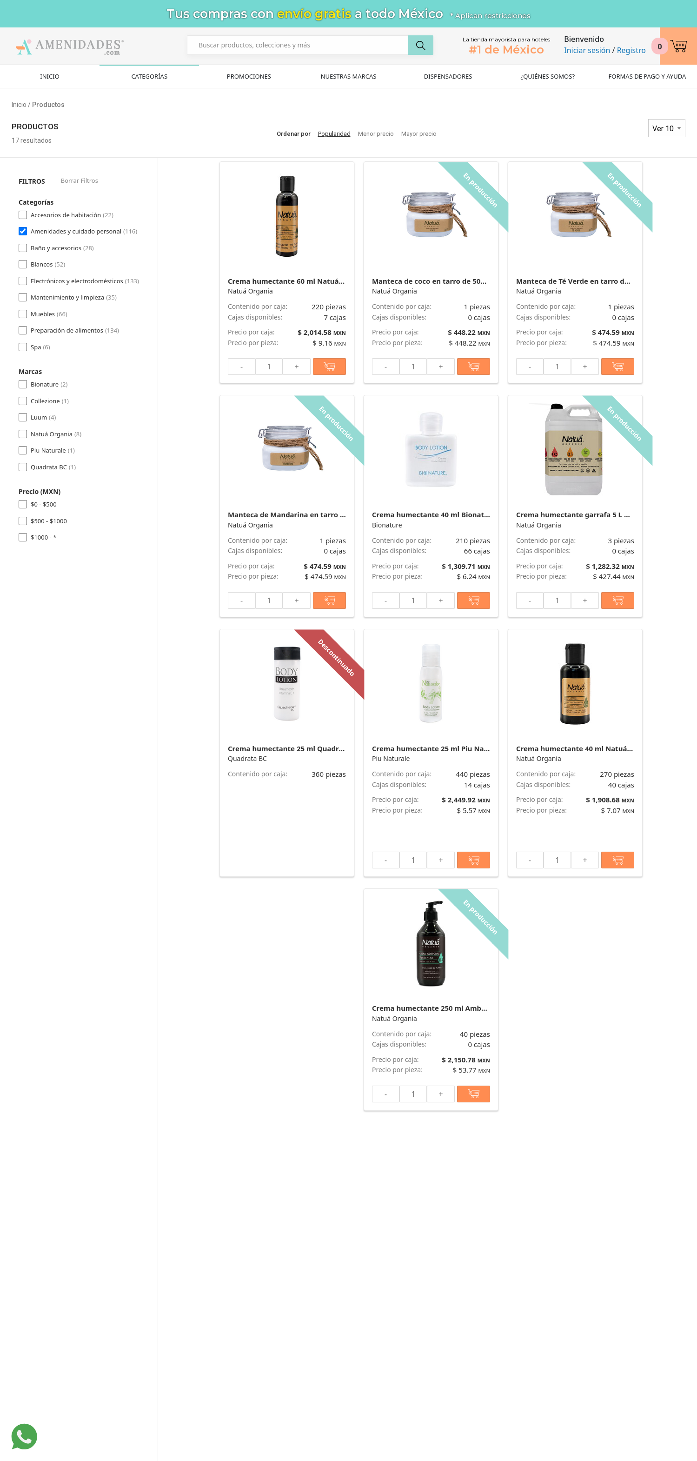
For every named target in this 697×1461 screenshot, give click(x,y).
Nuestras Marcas (349, 76)
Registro (631, 50)
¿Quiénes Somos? (547, 76)
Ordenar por (294, 133)
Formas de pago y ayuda (647, 76)
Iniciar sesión (587, 50)
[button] (678, 46)
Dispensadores (448, 76)
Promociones (249, 76)
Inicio (49, 76)
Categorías (149, 76)
